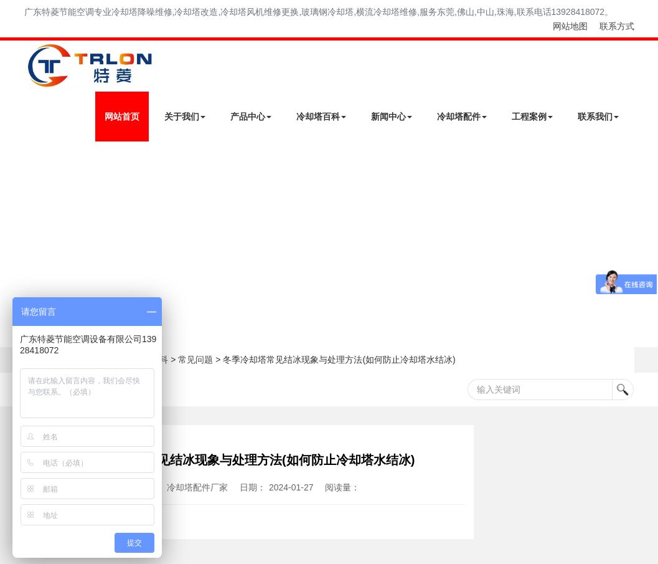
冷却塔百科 (321, 117)
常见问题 (195, 360)
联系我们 (598, 117)
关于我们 (184, 117)
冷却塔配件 (462, 117)
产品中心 (250, 117)
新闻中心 (391, 117)
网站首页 (122, 117)
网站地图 (570, 26)
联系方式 (616, 26)
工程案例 (532, 117)
